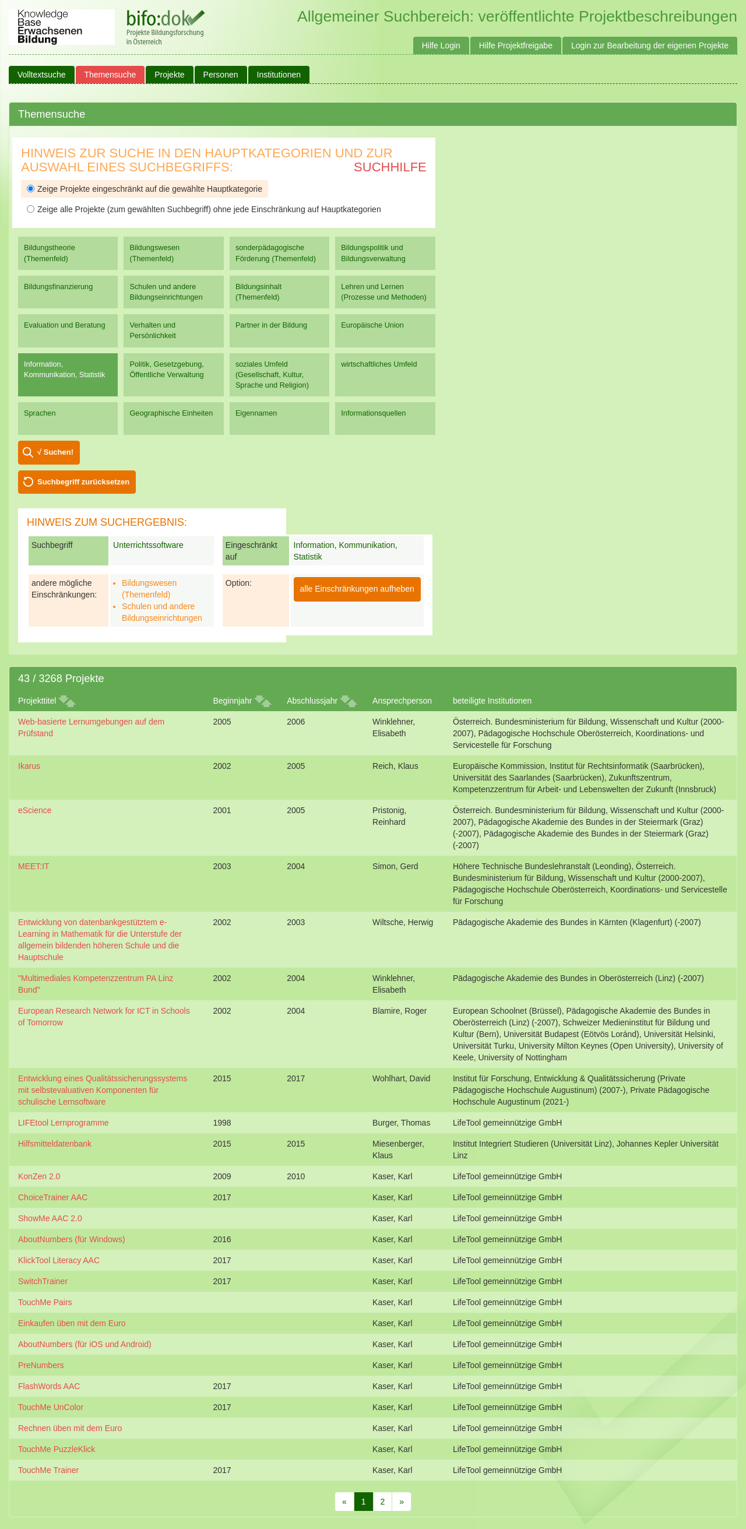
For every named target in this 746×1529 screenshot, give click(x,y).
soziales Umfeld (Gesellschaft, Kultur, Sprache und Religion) (272, 374)
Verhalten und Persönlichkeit (152, 330)
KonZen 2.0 (39, 1176)
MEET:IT (34, 866)
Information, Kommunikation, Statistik (64, 369)
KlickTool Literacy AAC (59, 1260)
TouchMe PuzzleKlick (56, 1449)
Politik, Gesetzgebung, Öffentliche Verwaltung (166, 369)
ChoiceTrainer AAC (52, 1197)
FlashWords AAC (49, 1386)
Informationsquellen (373, 413)
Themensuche (110, 74)
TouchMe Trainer (48, 1470)
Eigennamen (256, 413)
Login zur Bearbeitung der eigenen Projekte (650, 45)
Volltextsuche (41, 74)
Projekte (169, 74)
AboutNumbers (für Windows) (71, 1239)
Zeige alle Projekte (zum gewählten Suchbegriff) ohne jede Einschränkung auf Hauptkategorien (204, 209)
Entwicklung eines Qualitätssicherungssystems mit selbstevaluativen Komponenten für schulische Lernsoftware (102, 1090)
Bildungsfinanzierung (58, 286)
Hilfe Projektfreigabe (516, 45)
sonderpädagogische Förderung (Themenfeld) (275, 252)
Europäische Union (372, 325)
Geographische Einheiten (171, 413)
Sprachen (40, 413)
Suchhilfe (390, 167)
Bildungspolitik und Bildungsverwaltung (373, 252)
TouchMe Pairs (45, 1302)
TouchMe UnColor (50, 1407)
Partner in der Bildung (271, 325)
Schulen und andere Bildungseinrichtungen (165, 291)
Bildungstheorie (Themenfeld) (49, 252)
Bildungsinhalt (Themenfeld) (258, 291)
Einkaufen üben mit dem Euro (71, 1323)
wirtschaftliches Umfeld (379, 364)
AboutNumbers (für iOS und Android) (85, 1344)
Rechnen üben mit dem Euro (70, 1428)
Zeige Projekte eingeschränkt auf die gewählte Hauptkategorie (144, 189)
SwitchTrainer (43, 1281)
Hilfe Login (441, 45)
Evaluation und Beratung (64, 325)
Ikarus (29, 766)
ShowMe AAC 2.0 (50, 1218)
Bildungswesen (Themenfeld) (154, 252)
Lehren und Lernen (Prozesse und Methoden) (384, 291)
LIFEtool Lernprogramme (63, 1122)
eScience (35, 810)
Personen (220, 74)
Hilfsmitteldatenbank (55, 1143)
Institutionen (279, 74)
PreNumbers (41, 1365)
